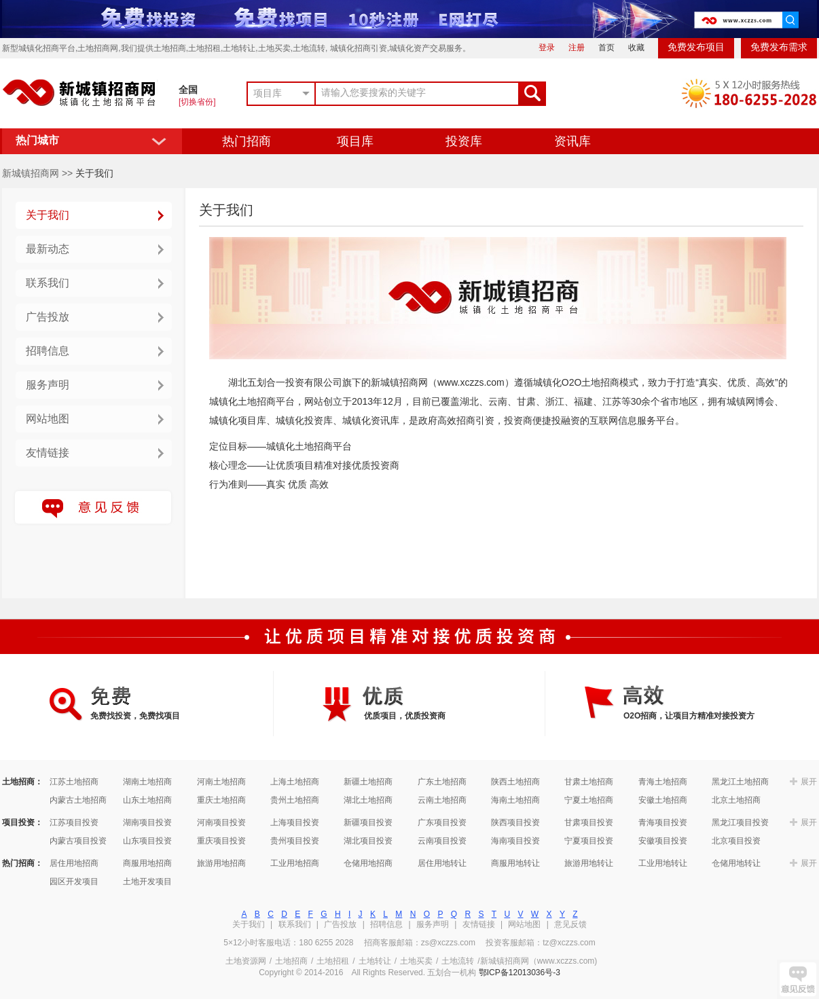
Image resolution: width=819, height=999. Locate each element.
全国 (188, 89)
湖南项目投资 (147, 822)
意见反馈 (570, 924)
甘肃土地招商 (588, 781)
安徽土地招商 (662, 800)
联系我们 (47, 283)
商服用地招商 (147, 863)
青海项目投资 (662, 822)
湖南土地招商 (147, 781)
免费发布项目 (696, 47)
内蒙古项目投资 (78, 841)
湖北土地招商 (368, 800)
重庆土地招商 (221, 800)
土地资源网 (245, 961)
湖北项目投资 (368, 841)
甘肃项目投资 (588, 822)
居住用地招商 (74, 863)
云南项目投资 (442, 841)
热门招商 (246, 141)
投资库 (463, 141)
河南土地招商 (221, 781)
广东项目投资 (442, 822)
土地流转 (457, 961)
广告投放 (47, 317)
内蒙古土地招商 (78, 800)
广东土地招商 (442, 781)
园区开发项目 (74, 881)
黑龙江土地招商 (740, 781)
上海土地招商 (294, 781)
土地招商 (291, 961)
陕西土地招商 (515, 781)
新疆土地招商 (368, 781)
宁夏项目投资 (588, 841)
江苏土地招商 (74, 781)
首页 (606, 47)
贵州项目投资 (294, 841)
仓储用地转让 (736, 863)
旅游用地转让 (588, 863)
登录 (547, 47)
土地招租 (332, 961)
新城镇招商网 (30, 173)
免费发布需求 (778, 47)
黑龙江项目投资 (740, 822)
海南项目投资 (515, 841)
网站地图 (47, 418)
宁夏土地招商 (588, 800)
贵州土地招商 (294, 800)
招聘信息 (47, 351)
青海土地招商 (662, 781)
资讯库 (572, 141)
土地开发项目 (147, 881)
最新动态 (47, 249)
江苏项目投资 (74, 822)
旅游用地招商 (221, 863)
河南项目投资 (221, 822)
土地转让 (375, 961)
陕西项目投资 (515, 822)
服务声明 (47, 384)
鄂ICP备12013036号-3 (519, 972)
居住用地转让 (442, 863)
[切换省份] (197, 102)
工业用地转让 (662, 863)
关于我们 (47, 215)
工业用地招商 (294, 863)
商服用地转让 (515, 863)
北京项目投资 (736, 841)
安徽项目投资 (662, 841)
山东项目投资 (147, 841)
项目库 (355, 141)
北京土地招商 (736, 800)
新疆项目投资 (368, 822)
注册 (576, 47)
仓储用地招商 (368, 863)
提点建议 (798, 979)
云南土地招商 (442, 800)
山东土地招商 (147, 800)
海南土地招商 (515, 800)
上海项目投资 (294, 822)
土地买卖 (416, 961)
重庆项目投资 (221, 841)
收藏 (636, 47)
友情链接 (47, 452)
